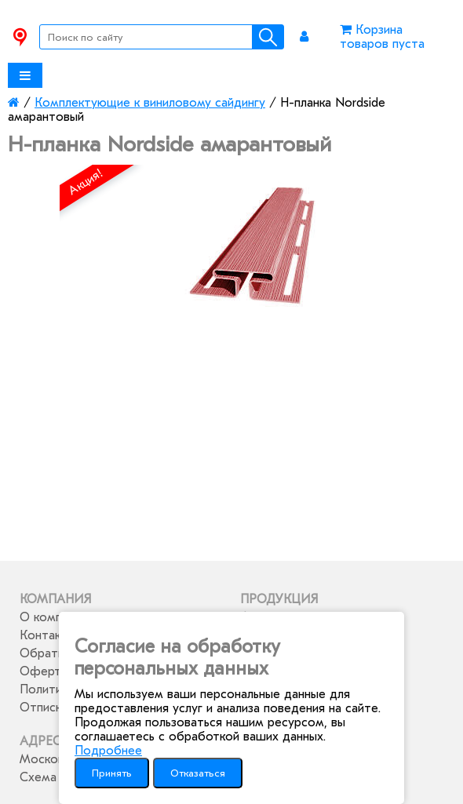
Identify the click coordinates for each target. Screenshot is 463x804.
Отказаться (197, 773)
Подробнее (108, 751)
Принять (112, 773)
